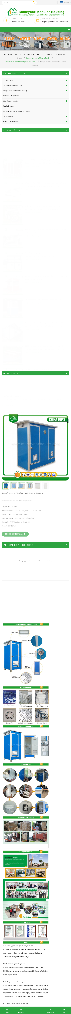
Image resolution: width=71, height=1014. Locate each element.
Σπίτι (19, 58)
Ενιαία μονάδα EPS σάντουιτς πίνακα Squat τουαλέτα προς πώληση (18, 921)
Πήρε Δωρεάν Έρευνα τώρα (35, 1010)
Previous (63, 880)
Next (68, 880)
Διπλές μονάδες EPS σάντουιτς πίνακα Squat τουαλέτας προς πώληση (53, 921)
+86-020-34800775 (20, 21)
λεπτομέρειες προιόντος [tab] (35, 222)
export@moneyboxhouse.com (55, 21)
